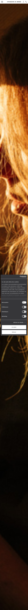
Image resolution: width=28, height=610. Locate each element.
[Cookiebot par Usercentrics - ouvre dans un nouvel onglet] (20, 277)
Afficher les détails (18, 322)
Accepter (14, 327)
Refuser (14, 332)
